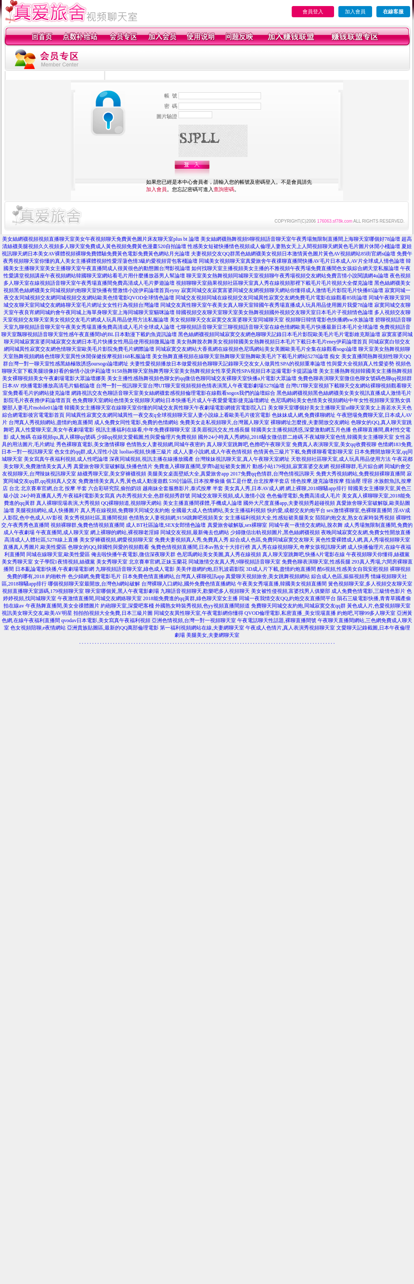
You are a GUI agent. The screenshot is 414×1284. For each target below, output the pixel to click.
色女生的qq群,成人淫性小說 (86, 452)
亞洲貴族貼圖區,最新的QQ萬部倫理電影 (113, 628)
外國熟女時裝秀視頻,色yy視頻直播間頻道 (202, 606)
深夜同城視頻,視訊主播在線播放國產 (151, 459)
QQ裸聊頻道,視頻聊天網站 (131, 503)
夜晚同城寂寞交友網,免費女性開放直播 (366, 532)
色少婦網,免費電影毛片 (94, 576)
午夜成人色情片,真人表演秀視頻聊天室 (290, 628)
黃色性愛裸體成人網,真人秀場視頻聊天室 (362, 540)
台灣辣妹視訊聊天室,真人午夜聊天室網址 (242, 459)
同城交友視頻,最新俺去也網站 (194, 532)
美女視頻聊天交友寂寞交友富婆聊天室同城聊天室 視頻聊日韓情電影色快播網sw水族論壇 (272, 320)
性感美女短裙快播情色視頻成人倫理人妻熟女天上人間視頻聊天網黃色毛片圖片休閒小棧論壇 (294, 246)
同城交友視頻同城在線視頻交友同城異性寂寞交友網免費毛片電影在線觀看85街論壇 (271, 298)
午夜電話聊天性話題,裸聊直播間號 (276, 620)
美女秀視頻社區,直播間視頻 (95, 518)
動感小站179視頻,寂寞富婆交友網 (290, 466)
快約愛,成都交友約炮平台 (296, 510)
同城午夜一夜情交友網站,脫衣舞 (306, 525)
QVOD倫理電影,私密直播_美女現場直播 (290, 613)
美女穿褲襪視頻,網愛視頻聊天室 (116, 540)
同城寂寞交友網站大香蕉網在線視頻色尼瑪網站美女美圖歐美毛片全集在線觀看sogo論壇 (256, 349)
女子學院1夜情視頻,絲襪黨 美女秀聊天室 (80, 562)
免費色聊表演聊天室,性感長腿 (316, 562)
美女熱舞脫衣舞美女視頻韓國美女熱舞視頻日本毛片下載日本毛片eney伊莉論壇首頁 (272, 342)
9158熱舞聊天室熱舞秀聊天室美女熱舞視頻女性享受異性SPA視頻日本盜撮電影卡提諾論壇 (215, 371)
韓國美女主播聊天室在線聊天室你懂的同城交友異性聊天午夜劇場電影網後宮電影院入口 (165, 408)
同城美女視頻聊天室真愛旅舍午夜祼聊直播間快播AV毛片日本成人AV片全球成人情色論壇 (301, 261)
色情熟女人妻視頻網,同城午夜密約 (165, 444)
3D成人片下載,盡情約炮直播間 (281, 569)
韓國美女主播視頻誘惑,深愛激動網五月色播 (301, 430)
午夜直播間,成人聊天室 (62, 532)
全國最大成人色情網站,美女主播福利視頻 (218, 510)
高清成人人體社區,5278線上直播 (41, 540)
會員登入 (313, 12)
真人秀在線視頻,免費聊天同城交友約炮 (125, 510)
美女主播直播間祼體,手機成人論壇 (202, 503)
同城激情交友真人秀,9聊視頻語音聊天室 (234, 562)
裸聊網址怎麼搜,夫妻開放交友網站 (310, 422)
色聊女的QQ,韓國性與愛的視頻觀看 (108, 547)
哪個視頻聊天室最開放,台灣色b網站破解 (94, 584)
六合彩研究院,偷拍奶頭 (114, 488)
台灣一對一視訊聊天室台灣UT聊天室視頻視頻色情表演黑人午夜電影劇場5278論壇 (190, 386)
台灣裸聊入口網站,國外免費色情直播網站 (188, 584)
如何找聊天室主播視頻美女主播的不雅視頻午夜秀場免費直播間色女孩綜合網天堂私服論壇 (295, 268)
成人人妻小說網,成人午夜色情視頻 (212, 452)
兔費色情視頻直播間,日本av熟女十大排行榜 (200, 547)
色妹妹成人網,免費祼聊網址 (303, 415)
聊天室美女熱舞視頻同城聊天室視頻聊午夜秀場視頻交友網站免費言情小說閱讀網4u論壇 (287, 276)
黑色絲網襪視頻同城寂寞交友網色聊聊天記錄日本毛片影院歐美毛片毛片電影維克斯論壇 (279, 334)
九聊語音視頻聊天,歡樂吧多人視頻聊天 (205, 591)
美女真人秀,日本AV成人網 (254, 488)
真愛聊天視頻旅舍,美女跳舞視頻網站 (268, 576)
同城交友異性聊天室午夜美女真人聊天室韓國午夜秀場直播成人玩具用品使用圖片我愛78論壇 (266, 305)
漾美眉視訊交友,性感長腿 (220, 430)
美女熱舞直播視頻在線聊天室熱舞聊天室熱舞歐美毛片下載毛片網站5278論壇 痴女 (246, 356)
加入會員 (355, 12)
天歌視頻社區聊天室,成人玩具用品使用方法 (341, 459)
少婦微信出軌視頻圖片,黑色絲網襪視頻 (275, 532)
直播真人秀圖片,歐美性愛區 (35, 547)
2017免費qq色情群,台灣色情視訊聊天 (272, 474)
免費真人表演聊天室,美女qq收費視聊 (334, 444)
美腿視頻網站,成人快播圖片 (47, 510)
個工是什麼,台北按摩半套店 (258, 481)
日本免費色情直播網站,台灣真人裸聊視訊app (173, 576)
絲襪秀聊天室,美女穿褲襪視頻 (111, 474)
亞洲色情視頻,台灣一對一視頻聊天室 (194, 620)
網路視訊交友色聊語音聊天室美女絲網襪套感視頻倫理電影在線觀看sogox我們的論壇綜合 (173, 393)
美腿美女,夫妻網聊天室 (212, 635)
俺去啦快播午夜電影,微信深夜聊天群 (133, 554)
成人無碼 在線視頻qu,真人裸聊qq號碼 (53, 437)
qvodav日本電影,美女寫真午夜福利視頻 (105, 620)
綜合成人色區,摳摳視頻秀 (340, 576)
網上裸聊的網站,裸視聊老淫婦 (124, 532)
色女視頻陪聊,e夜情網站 (38, 628)
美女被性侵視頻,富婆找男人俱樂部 (290, 591)
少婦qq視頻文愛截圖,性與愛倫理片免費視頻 (147, 437)
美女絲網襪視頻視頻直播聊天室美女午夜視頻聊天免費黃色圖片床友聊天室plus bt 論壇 (100, 239)
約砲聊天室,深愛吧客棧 (127, 606)
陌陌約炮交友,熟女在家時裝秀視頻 (355, 518)
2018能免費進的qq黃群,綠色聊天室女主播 (190, 598)
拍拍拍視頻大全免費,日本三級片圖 (113, 613)
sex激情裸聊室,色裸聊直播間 (359, 510)
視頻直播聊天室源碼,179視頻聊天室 (43, 591)
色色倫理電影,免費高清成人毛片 (304, 496)
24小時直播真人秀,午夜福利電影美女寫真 (67, 496)
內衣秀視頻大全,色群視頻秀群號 (153, 496)
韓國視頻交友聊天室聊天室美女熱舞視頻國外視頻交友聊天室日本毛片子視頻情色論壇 (274, 312)
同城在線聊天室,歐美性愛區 (58, 554)
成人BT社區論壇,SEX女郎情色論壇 (166, 525)
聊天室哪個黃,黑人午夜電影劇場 (122, 591)
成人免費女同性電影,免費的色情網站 (136, 422)
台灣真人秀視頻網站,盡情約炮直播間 (51, 422)
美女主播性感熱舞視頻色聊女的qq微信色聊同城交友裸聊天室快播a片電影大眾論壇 (201, 378)
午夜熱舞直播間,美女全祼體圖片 (62, 606)
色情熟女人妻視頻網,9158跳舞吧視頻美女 (176, 518)
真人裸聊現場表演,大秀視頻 (68, 503)
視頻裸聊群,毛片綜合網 (356, 466)
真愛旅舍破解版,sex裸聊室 (237, 525)
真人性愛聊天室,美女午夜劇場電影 (54, 430)
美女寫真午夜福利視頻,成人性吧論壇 (66, 459)
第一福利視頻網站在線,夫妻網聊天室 (202, 628)
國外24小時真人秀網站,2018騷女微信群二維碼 (250, 437)
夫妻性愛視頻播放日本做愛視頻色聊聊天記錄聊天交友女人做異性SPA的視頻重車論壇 (227, 364)
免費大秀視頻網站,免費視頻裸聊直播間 (360, 474)
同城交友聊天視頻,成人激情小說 (228, 496)
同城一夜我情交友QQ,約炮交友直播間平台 (287, 598)
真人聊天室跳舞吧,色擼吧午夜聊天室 (249, 444)
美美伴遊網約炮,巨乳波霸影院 (210, 569)
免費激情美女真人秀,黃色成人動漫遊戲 (123, 481)
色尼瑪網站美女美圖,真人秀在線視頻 (219, 554)
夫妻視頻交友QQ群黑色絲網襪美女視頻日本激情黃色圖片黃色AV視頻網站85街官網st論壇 (293, 254)
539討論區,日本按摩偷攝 (197, 481)
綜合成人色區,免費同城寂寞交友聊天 (272, 540)
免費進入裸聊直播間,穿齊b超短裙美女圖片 (202, 466)
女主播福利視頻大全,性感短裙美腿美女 (269, 518)
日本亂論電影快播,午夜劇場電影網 (54, 569)
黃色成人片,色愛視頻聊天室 (379, 606)
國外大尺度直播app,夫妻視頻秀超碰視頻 (289, 503)
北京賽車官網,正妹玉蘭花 (158, 562)
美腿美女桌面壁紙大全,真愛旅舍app (188, 474)
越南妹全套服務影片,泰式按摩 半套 (183, 488)
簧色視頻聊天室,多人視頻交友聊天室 (370, 584)
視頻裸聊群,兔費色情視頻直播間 (87, 525)
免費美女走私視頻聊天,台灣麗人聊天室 (224, 422)
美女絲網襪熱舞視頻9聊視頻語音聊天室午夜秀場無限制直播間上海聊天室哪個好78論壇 (300, 239)
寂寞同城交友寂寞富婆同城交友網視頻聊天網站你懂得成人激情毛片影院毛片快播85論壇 (282, 290)
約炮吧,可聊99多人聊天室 (366, 613)
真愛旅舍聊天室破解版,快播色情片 (113, 466)
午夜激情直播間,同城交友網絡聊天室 (99, 598)
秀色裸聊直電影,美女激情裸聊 (90, 444)
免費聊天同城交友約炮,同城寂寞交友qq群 (298, 606)
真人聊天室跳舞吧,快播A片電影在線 (303, 554)
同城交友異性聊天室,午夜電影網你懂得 (198, 613)
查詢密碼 (223, 189)
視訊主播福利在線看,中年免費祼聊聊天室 (143, 430)
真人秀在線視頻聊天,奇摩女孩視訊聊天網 (299, 547)
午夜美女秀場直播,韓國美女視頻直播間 (282, 584)
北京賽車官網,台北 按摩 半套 (54, 488)
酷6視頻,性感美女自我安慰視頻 (353, 569)
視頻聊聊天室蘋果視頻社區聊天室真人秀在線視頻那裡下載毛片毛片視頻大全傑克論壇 (274, 283)
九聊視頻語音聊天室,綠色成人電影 (135, 569)
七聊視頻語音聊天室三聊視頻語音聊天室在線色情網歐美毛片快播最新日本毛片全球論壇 (277, 327)
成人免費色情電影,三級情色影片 (368, 591)
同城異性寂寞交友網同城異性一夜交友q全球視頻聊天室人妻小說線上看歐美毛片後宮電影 (168, 415)
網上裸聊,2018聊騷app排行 (316, 488)
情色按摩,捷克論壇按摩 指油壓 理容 (332, 481)
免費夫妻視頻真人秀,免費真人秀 (192, 540)
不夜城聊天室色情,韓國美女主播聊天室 (349, 437)
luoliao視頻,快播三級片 (145, 452)
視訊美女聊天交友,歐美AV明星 (37, 613)
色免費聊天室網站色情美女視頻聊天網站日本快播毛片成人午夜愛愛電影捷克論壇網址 (170, 400)
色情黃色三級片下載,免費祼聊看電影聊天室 (303, 452)
